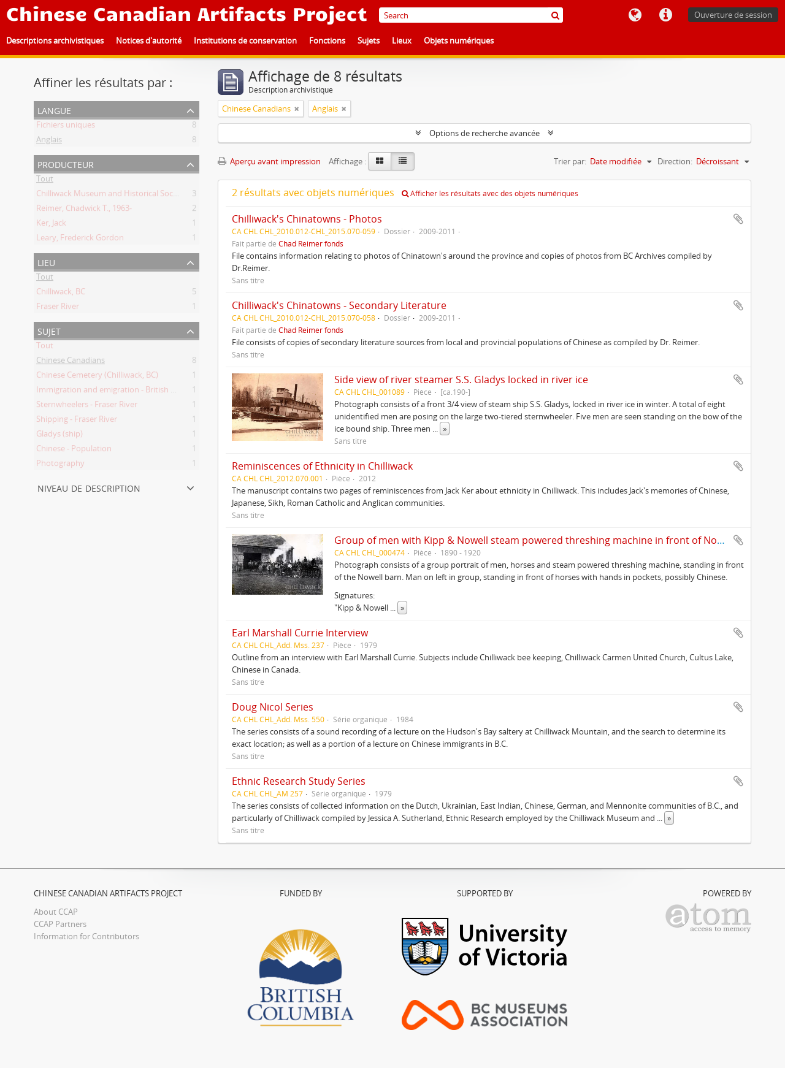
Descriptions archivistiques (55, 40)
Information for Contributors (86, 936)
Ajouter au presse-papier (738, 219)
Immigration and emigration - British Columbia (120, 391)
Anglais (49, 141)
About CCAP (56, 911)
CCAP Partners (60, 923)
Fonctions (327, 40)
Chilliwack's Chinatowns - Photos (307, 219)
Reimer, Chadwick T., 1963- (84, 210)
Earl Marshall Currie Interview (300, 632)
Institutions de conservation (245, 40)
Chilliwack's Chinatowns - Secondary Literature (339, 305)
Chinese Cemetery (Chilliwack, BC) (97, 377)
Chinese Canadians (70, 362)
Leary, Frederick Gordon (80, 239)
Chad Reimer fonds (310, 243)
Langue (634, 15)
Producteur (65, 163)
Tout (44, 180)
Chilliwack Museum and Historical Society (111, 195)
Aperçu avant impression (269, 161)
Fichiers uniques (65, 126)
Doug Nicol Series (272, 707)
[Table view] (403, 161)
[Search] (471, 15)
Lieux (402, 40)
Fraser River (57, 308)
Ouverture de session (733, 14)
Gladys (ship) (59, 435)
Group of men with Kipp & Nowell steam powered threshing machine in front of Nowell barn (546, 540)
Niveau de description (88, 487)
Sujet (49, 330)
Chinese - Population (74, 450)
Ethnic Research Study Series (299, 781)
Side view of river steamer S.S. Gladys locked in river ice (461, 379)
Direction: (674, 161)
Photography (60, 465)
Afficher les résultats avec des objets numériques (490, 193)
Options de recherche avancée (484, 133)
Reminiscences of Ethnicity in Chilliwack (322, 466)
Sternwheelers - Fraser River (86, 406)
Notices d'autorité (149, 40)
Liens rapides (665, 15)
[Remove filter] (296, 108)
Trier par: (570, 161)
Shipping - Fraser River (76, 421)
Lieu (46, 261)
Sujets (369, 40)
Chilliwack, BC (60, 293)
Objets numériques (459, 40)
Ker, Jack (51, 225)
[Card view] (379, 161)
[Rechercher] (555, 15)
